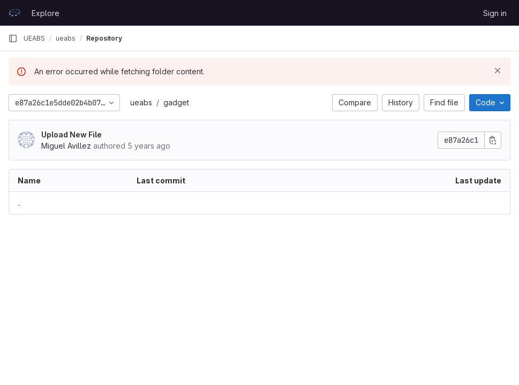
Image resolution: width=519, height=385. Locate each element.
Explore (45, 13)
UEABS (34, 38)
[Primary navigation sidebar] (12, 38)
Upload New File (71, 134)
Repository (104, 38)
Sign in (495, 13)
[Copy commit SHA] (492, 140)
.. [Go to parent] (19, 202)
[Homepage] (14, 12)
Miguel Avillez (66, 145)
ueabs (141, 102)
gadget (176, 102)
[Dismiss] (497, 70)
